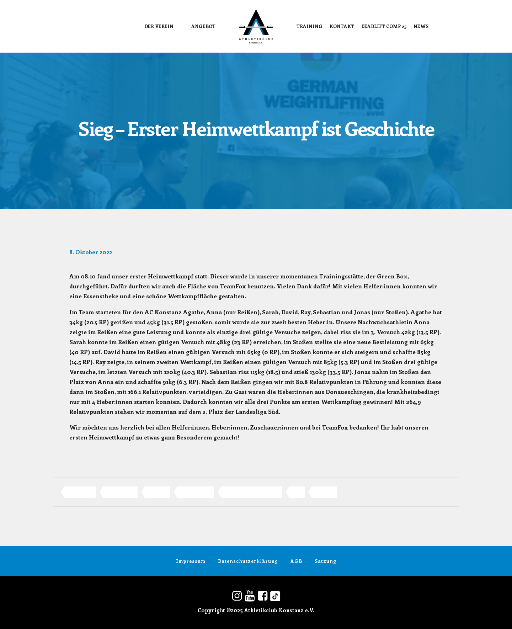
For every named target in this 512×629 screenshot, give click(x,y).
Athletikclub (80, 492)
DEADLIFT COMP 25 (383, 26)
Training (309, 26)
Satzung (325, 561)
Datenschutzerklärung (248, 561)
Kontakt (342, 26)
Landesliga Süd (195, 492)
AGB (296, 561)
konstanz (157, 492)
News (421, 26)
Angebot (203, 26)
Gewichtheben (120, 492)
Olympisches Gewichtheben (251, 492)
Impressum (191, 561)
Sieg (297, 492)
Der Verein (159, 26)
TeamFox (324, 492)
